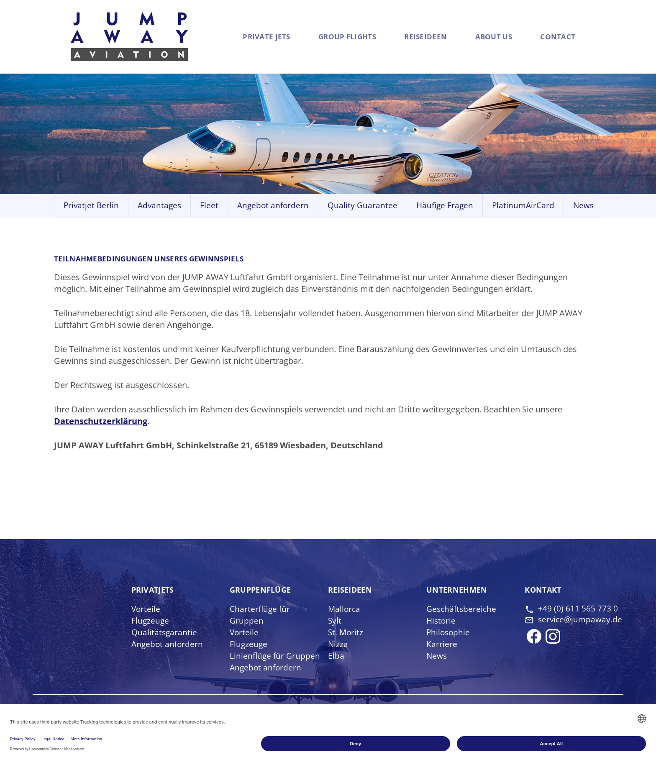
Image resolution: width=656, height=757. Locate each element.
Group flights (315, 37)
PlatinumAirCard (523, 205)
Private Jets (238, 37)
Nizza (338, 644)
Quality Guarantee (362, 205)
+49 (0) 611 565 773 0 (578, 609)
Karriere (441, 644)
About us (481, 37)
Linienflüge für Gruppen (276, 656)
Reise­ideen (351, 590)
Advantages (159, 205)
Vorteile (146, 609)
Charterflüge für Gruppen (261, 615)
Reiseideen (410, 37)
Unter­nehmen (458, 590)
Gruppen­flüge (262, 590)
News (583, 205)
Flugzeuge (150, 621)
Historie (441, 621)
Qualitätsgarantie (164, 632)
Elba (336, 656)
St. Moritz (346, 632)
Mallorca (344, 609)
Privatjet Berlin (91, 205)
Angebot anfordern (273, 205)
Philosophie (449, 632)
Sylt (335, 621)
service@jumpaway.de (579, 626)
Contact (553, 37)
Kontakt (544, 590)
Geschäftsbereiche (462, 609)
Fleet (209, 205)
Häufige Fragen (444, 205)
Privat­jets (154, 590)
